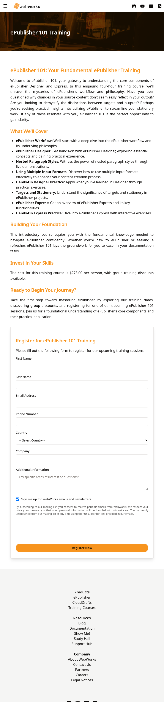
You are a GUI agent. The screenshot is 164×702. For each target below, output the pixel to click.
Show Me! (82, 633)
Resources (82, 618)
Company (82, 654)
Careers (82, 674)
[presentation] (48, 529)
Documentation (82, 628)
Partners (82, 669)
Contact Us (82, 664)
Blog (82, 623)
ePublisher (82, 597)
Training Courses (82, 607)
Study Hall (82, 638)
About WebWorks (82, 659)
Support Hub (82, 643)
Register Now (82, 548)
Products (82, 592)
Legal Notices (82, 680)
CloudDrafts (82, 602)
